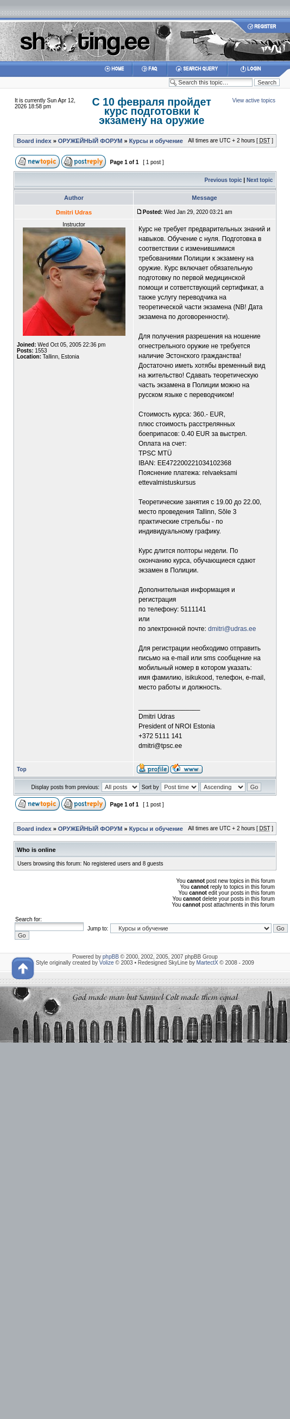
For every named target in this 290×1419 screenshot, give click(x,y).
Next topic (260, 180)
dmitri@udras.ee (232, 629)
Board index (34, 141)
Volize (106, 963)
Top (22, 769)
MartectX (207, 963)
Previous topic (223, 180)
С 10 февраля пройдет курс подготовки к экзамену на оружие (151, 111)
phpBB (111, 957)
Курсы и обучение (156, 141)
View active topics (253, 100)
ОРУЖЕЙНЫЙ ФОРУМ (90, 141)
